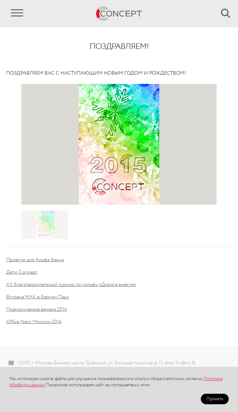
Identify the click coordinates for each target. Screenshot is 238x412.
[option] (119, 144)
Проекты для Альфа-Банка (35, 260)
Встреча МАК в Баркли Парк (37, 297)
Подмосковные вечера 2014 (36, 309)
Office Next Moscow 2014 (34, 321)
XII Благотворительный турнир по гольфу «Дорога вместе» (71, 284)
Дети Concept (21, 272)
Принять (214, 399)
